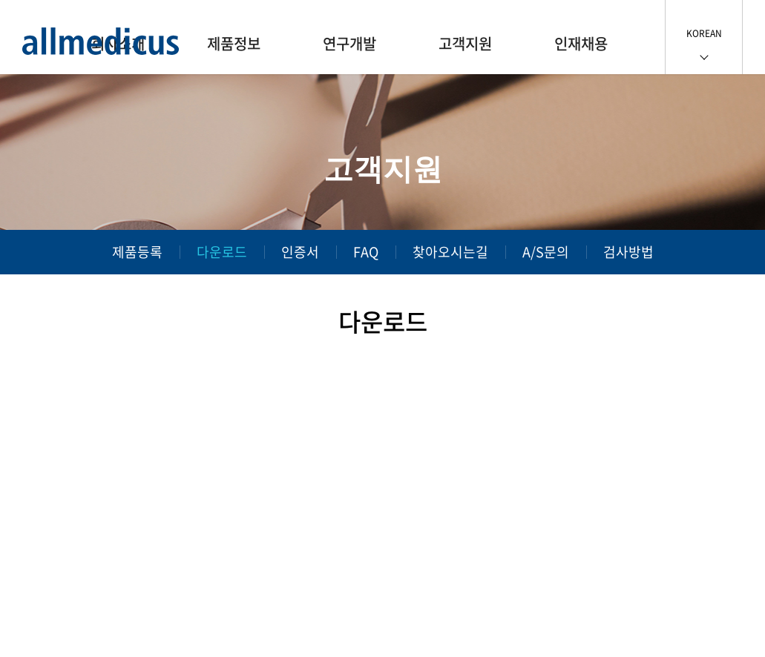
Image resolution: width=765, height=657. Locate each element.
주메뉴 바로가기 (0, 0)
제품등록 (137, 252)
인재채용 (581, 43)
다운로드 (222, 252)
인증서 (300, 252)
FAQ (365, 252)
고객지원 (465, 43)
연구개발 (349, 43)
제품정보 (233, 43)
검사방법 (628, 252)
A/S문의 (545, 252)
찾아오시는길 (450, 252)
